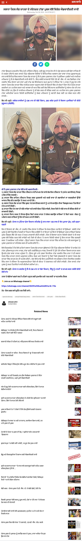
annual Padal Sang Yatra (22, 296)
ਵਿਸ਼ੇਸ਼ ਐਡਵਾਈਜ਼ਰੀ (60, 296)
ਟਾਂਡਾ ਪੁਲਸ (50, 296)
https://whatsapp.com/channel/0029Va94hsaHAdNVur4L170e (29, 286)
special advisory (7, 296)
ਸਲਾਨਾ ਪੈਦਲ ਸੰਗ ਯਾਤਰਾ (38, 296)
